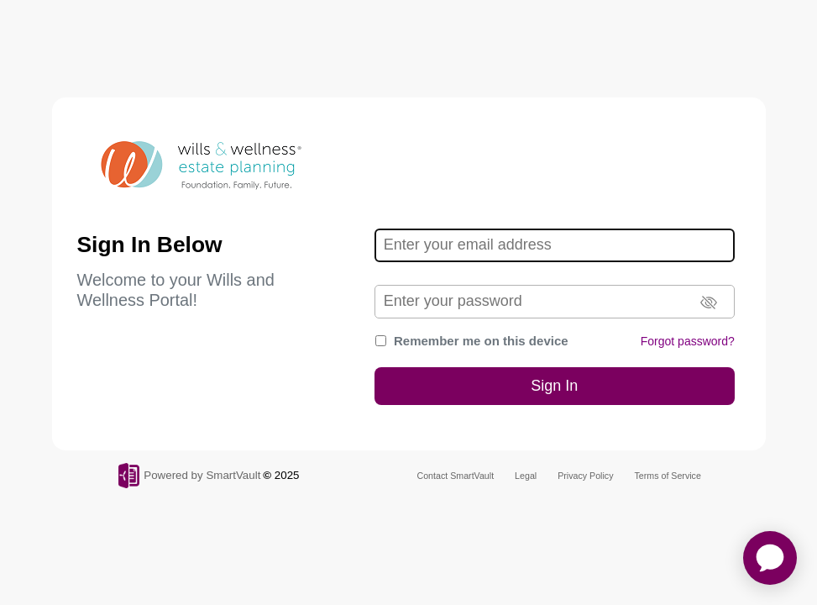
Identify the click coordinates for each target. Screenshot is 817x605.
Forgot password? (688, 341)
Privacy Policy (585, 476)
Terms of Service (668, 476)
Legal (526, 476)
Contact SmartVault (456, 476)
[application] (770, 558)
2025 (287, 475)
